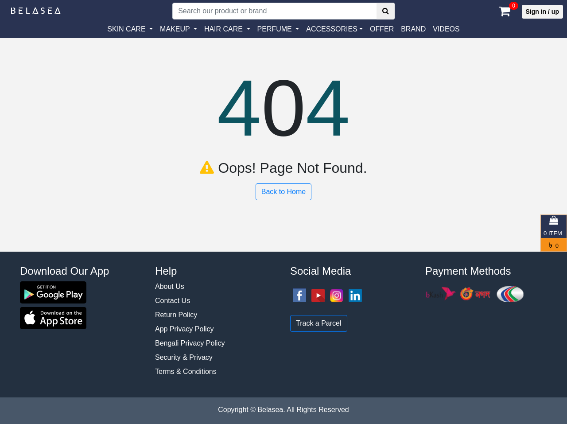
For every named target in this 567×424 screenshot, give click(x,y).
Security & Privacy (184, 357)
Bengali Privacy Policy (190, 343)
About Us (169, 286)
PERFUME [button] (275, 29)
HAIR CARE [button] (224, 29)
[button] (334, 29)
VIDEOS (446, 29)
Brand (413, 29)
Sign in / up (542, 11)
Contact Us (172, 300)
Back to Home (283, 191)
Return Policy (176, 315)
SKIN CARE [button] (127, 29)
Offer (382, 29)
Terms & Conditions (186, 371)
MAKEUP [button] (176, 29)
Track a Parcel (319, 323)
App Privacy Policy (184, 329)
